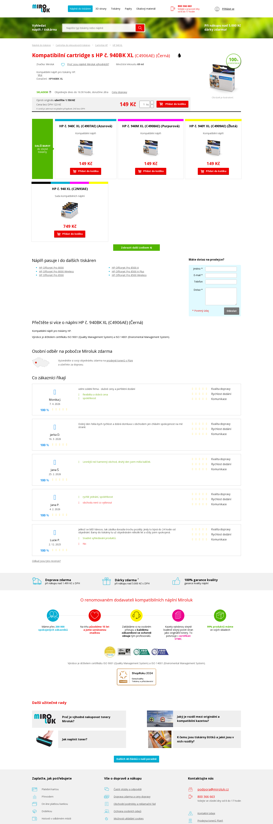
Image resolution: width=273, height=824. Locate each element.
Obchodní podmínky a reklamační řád (135, 794)
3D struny (100, 8)
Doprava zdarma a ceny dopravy (132, 787)
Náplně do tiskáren (80, 8)
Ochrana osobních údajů (127, 802)
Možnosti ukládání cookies (129, 809)
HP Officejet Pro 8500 (51, 266)
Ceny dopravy (119, 92)
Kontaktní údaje (206, 804)
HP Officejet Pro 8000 (51, 258)
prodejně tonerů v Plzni (120, 351)
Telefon (198, 272)
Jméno (197, 259)
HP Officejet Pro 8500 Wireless (129, 266)
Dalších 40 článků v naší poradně (136, 749)
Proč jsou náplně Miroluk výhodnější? (88, 64)
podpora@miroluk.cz (213, 780)
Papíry (128, 8)
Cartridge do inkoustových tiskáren (73, 45)
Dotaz (197, 280)
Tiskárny (115, 8)
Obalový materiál (145, 8)
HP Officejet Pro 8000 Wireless (56, 262)
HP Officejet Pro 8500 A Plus (128, 262)
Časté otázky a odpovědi (128, 780)
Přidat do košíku (172, 104)
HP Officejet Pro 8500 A (125, 258)
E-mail (197, 266)
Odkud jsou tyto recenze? (46, 551)
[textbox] (99, 27)
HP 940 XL (117, 45)
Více (40, 75)
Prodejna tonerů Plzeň (210, 811)
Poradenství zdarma (125, 816)
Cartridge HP (101, 45)
